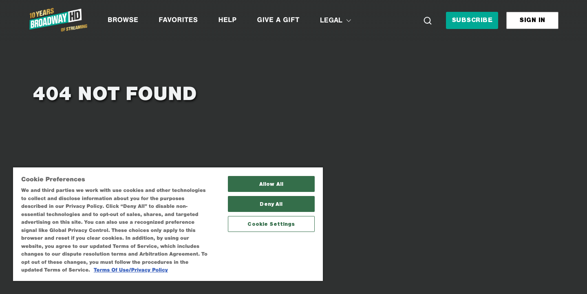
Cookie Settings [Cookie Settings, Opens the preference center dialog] (271, 224)
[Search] (427, 20)
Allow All (271, 184)
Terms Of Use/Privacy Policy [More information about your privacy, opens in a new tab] (131, 270)
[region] (168, 224)
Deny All (271, 204)
